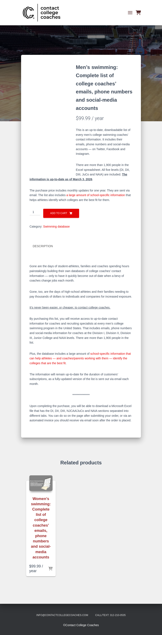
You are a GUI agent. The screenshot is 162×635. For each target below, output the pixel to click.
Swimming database (56, 226)
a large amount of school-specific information (95, 195)
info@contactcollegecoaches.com (62, 615)
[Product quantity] (35, 212)
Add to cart (58, 213)
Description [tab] (43, 246)
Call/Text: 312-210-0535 (110, 615)
